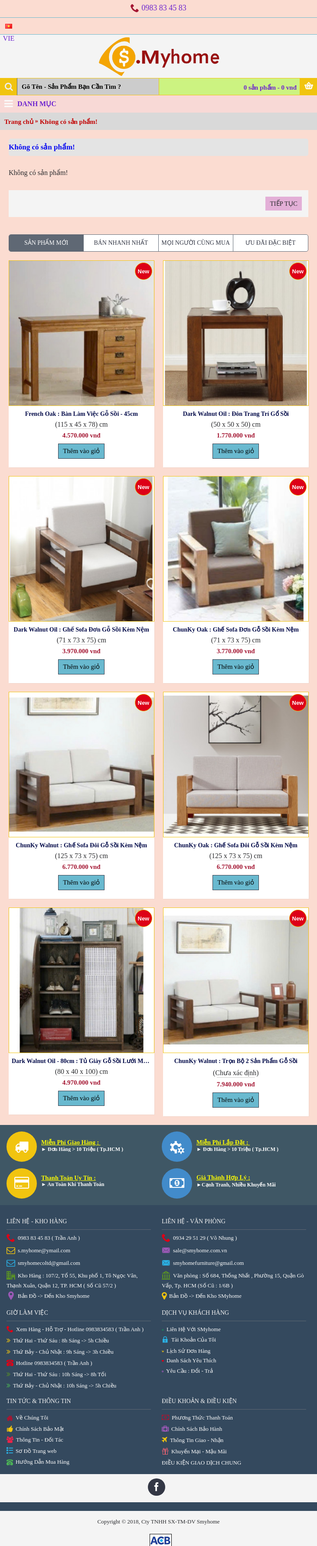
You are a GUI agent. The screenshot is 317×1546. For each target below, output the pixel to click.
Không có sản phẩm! (69, 121)
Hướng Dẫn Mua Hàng (38, 1462)
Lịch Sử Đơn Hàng (186, 1351)
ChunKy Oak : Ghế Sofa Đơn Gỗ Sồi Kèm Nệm (236, 629)
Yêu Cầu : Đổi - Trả (187, 1371)
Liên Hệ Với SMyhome (191, 1329)
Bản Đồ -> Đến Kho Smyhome (48, 1296)
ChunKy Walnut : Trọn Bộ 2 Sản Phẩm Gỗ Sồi (235, 1061)
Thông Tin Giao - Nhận (192, 1440)
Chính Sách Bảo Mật (35, 1429)
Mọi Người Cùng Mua (195, 243)
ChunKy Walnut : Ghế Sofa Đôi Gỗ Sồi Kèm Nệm (81, 845)
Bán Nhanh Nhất (121, 243)
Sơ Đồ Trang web (31, 1451)
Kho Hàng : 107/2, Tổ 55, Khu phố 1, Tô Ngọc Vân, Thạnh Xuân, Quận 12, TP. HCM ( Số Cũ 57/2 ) (72, 1280)
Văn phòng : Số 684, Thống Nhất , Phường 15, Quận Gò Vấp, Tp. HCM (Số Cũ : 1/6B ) (233, 1280)
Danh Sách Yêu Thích (189, 1360)
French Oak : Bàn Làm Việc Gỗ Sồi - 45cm (81, 414)
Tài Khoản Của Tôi (189, 1340)
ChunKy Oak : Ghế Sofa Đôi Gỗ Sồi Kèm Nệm (235, 845)
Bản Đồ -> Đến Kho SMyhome (202, 1296)
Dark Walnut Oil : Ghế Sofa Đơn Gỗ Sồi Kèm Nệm (81, 629)
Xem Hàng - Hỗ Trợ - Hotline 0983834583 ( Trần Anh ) (75, 1329)
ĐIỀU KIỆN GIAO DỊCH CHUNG (201, 1462)
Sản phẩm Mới (46, 243)
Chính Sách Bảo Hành (192, 1429)
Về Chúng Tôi (27, 1418)
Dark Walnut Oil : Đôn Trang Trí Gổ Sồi (236, 414)
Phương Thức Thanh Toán (197, 1418)
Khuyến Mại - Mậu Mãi (194, 1451)
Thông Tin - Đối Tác (35, 1440)
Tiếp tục (283, 203)
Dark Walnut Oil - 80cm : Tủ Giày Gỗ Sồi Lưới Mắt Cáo (83, 1061)
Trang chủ (18, 121)
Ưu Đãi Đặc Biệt (270, 243)
